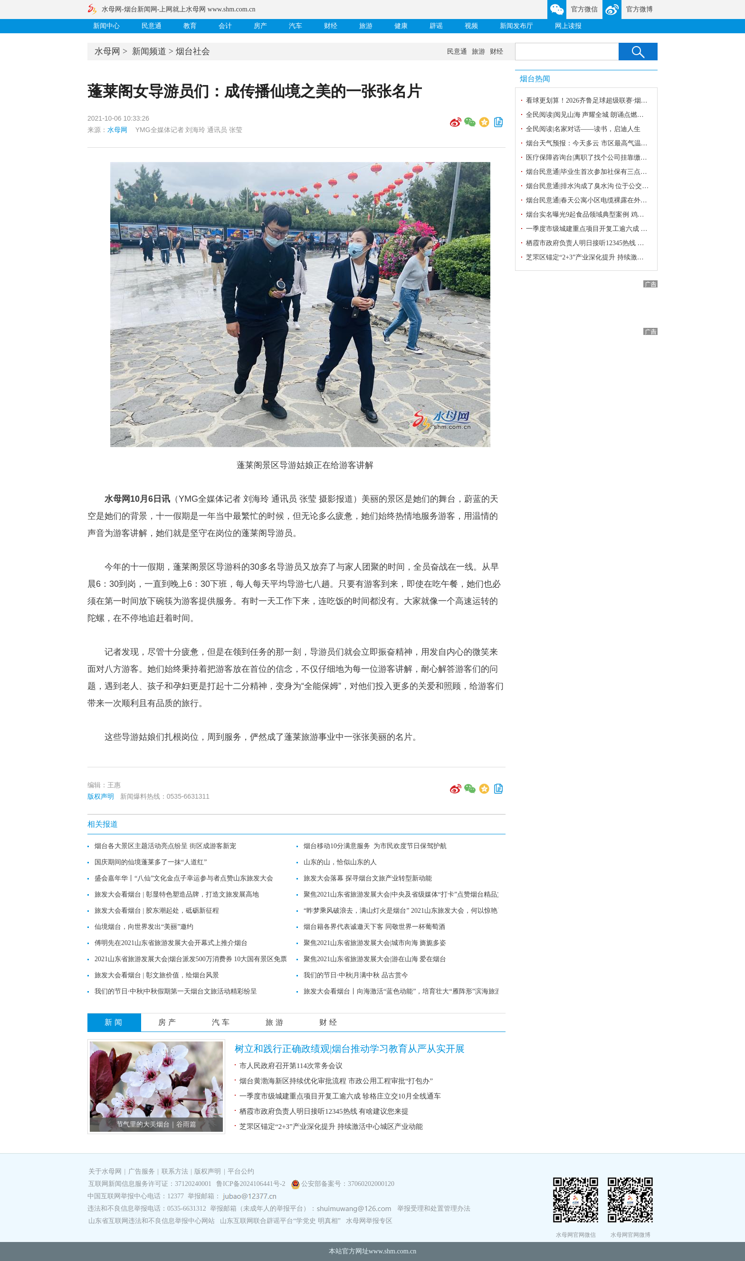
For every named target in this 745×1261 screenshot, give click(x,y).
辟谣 (436, 25)
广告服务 (141, 1171)
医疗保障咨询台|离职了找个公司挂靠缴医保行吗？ (600, 157)
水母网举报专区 (369, 1220)
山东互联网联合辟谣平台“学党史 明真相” (280, 1220)
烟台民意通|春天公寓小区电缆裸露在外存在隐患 (596, 200)
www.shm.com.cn (393, 1251)
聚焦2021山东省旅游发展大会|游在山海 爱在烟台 (375, 959)
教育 (190, 25)
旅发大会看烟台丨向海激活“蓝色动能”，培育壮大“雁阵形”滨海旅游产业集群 (416, 991)
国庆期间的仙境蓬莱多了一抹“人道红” (151, 862)
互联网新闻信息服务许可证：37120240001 (149, 1183)
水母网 (107, 51)
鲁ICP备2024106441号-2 (251, 1183)
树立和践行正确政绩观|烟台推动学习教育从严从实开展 (350, 1048)
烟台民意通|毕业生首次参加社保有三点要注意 (593, 171)
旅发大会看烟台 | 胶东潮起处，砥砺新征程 (157, 910)
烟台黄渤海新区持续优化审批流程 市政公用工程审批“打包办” (336, 1081)
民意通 (152, 25)
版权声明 (100, 796)
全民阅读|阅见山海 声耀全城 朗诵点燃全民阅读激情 (601, 114)
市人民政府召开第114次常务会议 (291, 1066)
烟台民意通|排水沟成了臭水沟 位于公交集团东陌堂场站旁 (610, 186)
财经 (330, 25)
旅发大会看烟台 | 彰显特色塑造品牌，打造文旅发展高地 (177, 894)
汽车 (295, 25)
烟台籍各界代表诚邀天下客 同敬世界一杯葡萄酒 (374, 926)
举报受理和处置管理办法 (433, 1208)
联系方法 (175, 1171)
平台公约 (241, 1171)
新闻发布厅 (516, 25)
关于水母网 (106, 1171)
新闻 (114, 1022)
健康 (401, 25)
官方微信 (584, 9)
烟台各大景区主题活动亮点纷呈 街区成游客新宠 (165, 846)
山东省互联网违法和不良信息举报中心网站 (151, 1220)
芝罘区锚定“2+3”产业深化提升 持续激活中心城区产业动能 (331, 1126)
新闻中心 (106, 25)
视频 (471, 25)
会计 (225, 25)
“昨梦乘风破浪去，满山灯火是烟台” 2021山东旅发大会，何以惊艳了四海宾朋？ (420, 910)
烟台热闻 (535, 79)
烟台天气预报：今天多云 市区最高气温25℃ (590, 143)
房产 (260, 25)
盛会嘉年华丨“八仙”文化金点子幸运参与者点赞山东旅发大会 (184, 878)
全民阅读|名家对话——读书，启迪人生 (583, 129)
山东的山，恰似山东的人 (340, 862)
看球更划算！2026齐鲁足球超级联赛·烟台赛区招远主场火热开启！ (623, 100)
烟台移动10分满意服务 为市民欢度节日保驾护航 (375, 846)
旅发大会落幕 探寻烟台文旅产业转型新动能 (368, 878)
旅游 (365, 25)
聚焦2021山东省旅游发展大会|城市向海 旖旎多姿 (375, 942)
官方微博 (639, 9)
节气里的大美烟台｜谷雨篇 (156, 1124)
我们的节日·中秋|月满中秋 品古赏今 (356, 975)
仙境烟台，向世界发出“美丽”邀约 (144, 926)
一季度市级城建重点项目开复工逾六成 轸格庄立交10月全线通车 (340, 1096)
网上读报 (568, 25)
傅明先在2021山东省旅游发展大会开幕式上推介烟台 (171, 942)
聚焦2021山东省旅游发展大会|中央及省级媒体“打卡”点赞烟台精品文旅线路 (414, 894)
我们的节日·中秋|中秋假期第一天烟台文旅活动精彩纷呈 (176, 991)
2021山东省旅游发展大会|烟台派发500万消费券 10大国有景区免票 (191, 959)
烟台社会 (193, 51)
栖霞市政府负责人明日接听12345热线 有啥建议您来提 (324, 1111)
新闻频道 (149, 51)
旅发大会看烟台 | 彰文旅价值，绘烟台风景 (157, 975)
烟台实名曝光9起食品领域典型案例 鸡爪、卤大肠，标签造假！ (618, 214)
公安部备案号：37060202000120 (347, 1183)
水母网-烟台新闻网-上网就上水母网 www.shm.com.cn (178, 9)
